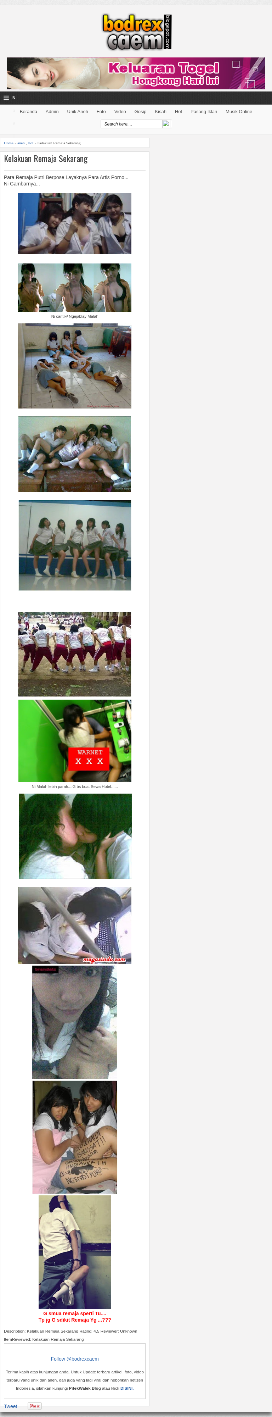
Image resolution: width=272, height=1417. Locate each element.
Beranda (28, 111)
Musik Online (239, 111)
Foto (101, 111)
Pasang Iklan (204, 111)
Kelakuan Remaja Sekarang (45, 158)
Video (120, 111)
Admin (52, 111)
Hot (178, 111)
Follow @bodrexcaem (75, 1359)
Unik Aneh (77, 111)
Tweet (10, 1406)
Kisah (160, 111)
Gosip (141, 111)
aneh (21, 143)
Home (8, 143)
